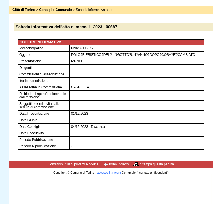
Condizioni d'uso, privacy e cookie (73, 164)
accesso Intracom (109, 172)
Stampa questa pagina (157, 164)
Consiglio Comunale (55, 10)
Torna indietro (118, 164)
